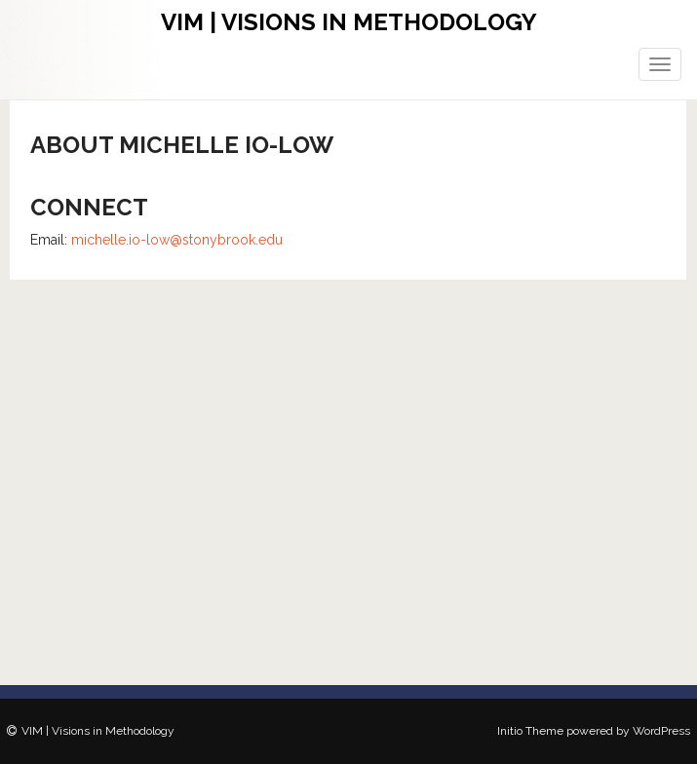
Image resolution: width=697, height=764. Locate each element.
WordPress (661, 731)
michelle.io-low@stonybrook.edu (177, 240)
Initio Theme (530, 731)
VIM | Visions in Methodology (349, 22)
